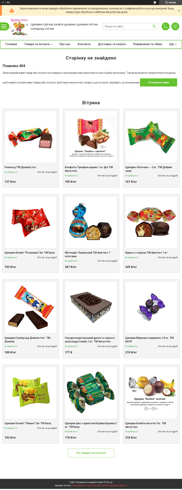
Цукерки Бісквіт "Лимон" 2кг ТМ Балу (28, 423)
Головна (11, 44)
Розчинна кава (158, 82)
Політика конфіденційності (113, 485)
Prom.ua (108, 482)
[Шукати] (154, 26)
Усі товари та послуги (91, 453)
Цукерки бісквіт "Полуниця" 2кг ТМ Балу (30, 252)
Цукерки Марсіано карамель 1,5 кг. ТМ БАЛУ (149, 339)
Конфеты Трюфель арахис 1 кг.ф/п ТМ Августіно (89, 169)
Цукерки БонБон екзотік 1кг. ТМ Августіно (145, 425)
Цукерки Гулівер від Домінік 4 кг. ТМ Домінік (27, 339)
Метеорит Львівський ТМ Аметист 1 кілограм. (87, 254)
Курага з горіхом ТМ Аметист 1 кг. (146, 252)
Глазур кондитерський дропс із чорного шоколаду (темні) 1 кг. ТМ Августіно (90, 339)
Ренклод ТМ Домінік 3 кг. (21, 167)
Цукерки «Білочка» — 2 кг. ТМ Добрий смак (148, 169)
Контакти (84, 44)
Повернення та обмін (147, 44)
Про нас (64, 44)
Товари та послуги (37, 44)
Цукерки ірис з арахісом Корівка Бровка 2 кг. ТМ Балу (91, 425)
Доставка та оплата (112, 44)
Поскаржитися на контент (85, 485)
